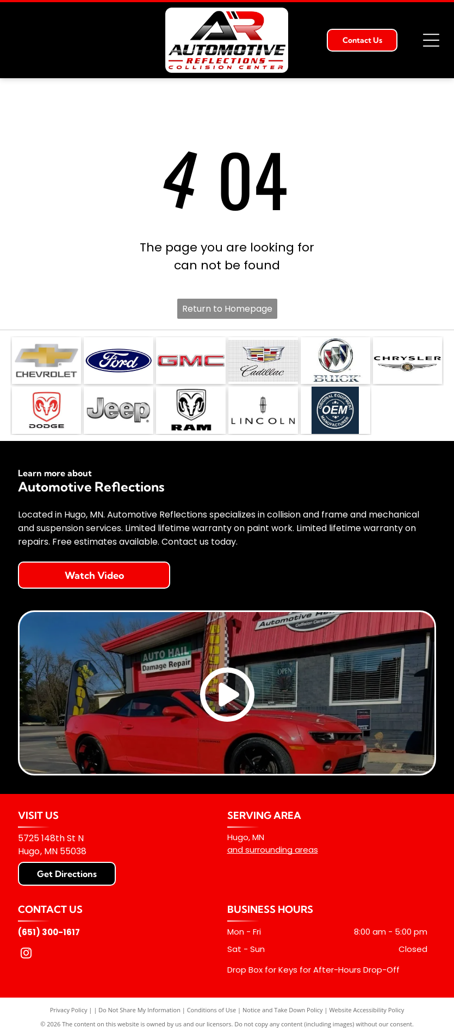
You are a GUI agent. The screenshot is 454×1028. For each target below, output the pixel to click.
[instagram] (26, 958)
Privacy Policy (69, 1014)
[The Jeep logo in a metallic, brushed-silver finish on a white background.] (118, 413)
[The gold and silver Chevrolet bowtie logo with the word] (47, 361)
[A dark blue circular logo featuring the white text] (335, 413)
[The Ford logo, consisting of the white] (118, 361)
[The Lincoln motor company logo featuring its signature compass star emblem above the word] (263, 413)
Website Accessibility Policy (366, 1014)
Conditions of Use (212, 1014)
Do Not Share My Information (139, 1014)
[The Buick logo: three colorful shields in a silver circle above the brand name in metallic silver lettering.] (335, 361)
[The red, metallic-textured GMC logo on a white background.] (191, 361)
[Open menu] (431, 40)
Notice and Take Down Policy (282, 1014)
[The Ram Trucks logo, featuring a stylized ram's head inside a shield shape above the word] (191, 413)
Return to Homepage (227, 308)
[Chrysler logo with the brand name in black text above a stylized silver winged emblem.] (408, 361)
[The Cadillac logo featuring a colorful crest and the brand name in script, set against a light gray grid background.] (263, 361)
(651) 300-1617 (49, 936)
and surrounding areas (272, 853)
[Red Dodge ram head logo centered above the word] (47, 413)
